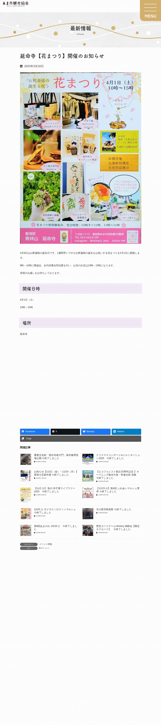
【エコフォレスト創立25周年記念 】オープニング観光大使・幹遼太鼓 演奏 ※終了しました (117, 474)
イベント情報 (45, 544)
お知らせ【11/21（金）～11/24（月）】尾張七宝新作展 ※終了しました (76, 684)
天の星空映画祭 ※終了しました (113, 509)
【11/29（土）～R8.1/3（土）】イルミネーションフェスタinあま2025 (75, 704)
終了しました (45, 548)
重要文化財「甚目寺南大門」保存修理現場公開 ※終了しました (71, 644)
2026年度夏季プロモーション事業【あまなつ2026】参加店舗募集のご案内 (78, 604)
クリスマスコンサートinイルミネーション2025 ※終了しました (72, 664)
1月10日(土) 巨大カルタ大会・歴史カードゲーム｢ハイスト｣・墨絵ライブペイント (82, 624)
